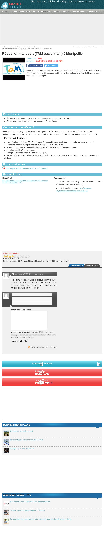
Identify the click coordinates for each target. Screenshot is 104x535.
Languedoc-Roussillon (26, 49)
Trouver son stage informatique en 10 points (27, 510)
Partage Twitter (52, 65)
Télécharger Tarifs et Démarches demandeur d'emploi (25, 168)
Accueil (4, 11)
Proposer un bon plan (41, 11)
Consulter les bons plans (20, 11)
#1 (13, 274)
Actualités (93, 11)
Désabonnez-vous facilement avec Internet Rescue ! (30, 502)
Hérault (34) (38, 49)
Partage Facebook (36, 65)
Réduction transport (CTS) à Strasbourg (86, 47)
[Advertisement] (52, 29)
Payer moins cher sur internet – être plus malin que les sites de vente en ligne (40, 519)
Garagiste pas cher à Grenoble (22, 449)
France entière (12, 49)
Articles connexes (77, 266)
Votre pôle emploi (79, 11)
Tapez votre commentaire (21, 310)
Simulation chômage (61, 11)
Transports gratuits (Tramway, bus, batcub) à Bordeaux (22, 47)
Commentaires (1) (92, 266)
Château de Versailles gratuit (21, 431)
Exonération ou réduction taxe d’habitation (26, 440)
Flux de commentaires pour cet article (43, 347)
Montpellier (47, 49)
